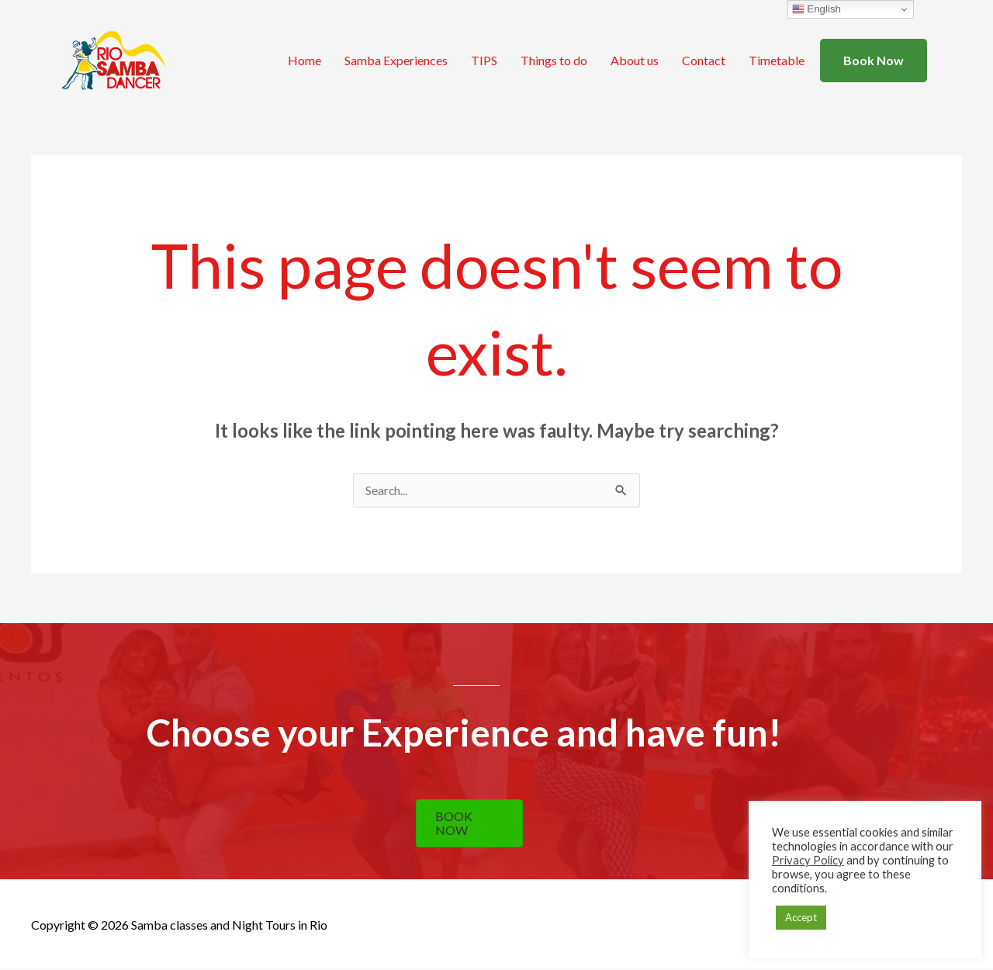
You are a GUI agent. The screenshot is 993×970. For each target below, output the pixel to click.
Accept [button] (801, 917)
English (816, 9)
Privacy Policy (808, 860)
